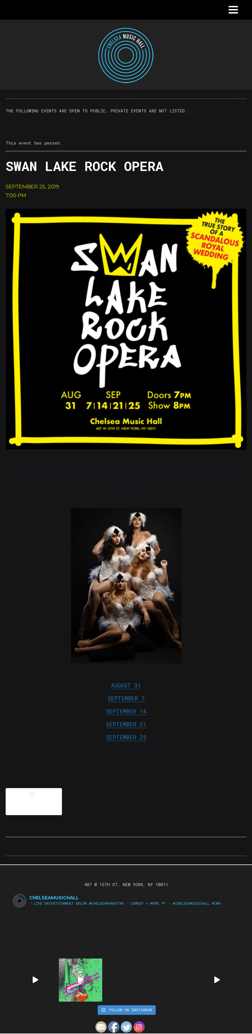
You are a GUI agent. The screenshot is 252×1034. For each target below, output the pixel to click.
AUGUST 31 (126, 685)
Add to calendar (34, 801)
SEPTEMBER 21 (126, 724)
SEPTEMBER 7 (126, 698)
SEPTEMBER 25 (126, 737)
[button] (233, 10)
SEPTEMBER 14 (126, 711)
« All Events (24, 130)
